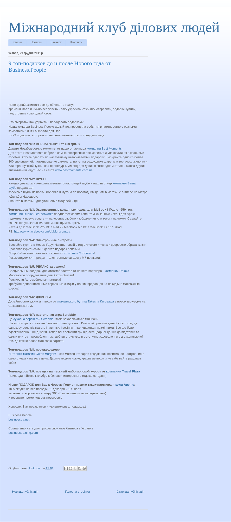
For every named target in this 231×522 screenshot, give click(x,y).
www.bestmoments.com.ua (74, 170)
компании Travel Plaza (123, 371)
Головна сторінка (77, 491)
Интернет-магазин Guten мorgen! (32, 354)
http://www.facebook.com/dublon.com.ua (42, 231)
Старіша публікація (130, 491)
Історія (17, 42)
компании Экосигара (79, 253)
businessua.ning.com (23, 432)
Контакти (76, 42)
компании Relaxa (117, 271)
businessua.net (18, 419)
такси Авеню (124, 384)
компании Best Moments (104, 148)
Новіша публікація (25, 491)
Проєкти (36, 42)
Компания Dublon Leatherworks (30, 214)
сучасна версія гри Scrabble (33, 319)
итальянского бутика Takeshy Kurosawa (85, 301)
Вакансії (56, 42)
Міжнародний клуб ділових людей (114, 27)
